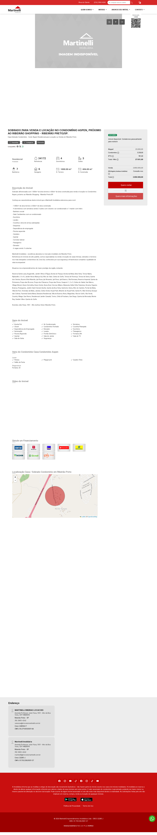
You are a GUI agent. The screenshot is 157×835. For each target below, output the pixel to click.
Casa (9, 137)
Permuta (41, 142)
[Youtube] (70, 781)
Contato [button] (139, 10)
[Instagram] (65, 781)
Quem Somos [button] (86, 10)
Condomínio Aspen (48, 352)
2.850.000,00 (138, 168)
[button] (139, 2)
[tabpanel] (78, 41)
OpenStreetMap (92, 517)
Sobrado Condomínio (19, 137)
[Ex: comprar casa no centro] (119, 2)
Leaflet (82, 517)
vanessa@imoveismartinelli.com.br (27, 723)
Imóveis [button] (101, 10)
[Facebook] (59, 781)
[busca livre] (131, 2)
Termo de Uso (88, 806)
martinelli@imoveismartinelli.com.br (28, 755)
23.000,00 (139, 149)
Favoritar (13, 142)
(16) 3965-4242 (20, 720)
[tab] (109, 22)
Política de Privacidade (72, 806)
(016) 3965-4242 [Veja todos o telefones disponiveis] (100, 2)
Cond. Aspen (32, 137)
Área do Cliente (84, 2)
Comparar (28, 142)
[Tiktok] (76, 781)
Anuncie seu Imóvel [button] (120, 10)
